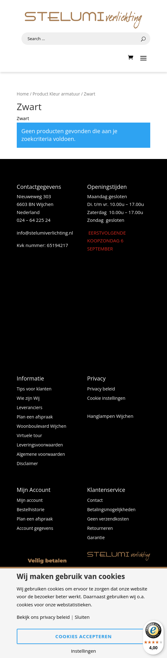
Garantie (96, 537)
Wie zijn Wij (28, 398)
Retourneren (100, 528)
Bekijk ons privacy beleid (43, 617)
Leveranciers (30, 407)
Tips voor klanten (34, 389)
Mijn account (30, 500)
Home (23, 94)
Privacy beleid (101, 389)
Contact (95, 500)
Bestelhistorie (30, 509)
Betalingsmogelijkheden (111, 509)
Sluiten (82, 617)
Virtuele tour (29, 435)
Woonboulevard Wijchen (41, 426)
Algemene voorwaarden (41, 454)
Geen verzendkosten (108, 519)
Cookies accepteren (83, 636)
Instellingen (83, 651)
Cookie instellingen (106, 398)
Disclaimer (27, 463)
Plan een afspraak (35, 417)
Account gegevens (35, 528)
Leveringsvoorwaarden (40, 445)
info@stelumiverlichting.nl (45, 233)
